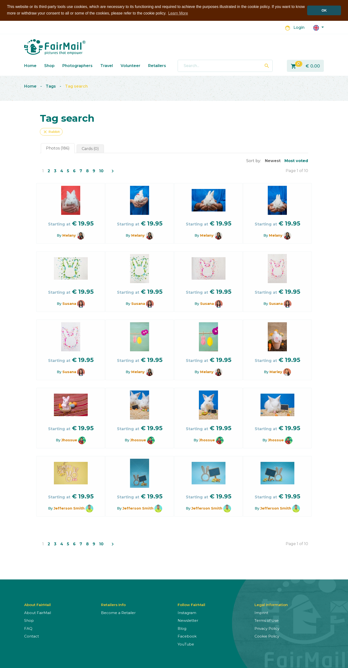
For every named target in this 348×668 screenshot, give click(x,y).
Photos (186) (58, 148)
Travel (106, 65)
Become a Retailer (118, 612)
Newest (273, 160)
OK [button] (324, 10)
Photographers (77, 65)
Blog (182, 628)
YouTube (186, 644)
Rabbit (51, 131)
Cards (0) (90, 148)
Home (30, 65)
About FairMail (37, 612)
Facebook (187, 636)
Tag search (76, 86)
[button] (318, 27)
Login (298, 27)
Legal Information (271, 604)
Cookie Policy (266, 636)
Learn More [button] (178, 13)
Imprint (261, 612)
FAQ (28, 628)
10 (101, 171)
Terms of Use (266, 620)
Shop (49, 65)
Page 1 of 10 (297, 170)
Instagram (187, 612)
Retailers (157, 65)
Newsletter (188, 620)
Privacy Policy (266, 628)
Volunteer (130, 65)
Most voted (296, 160)
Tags (51, 86)
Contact (31, 636)
